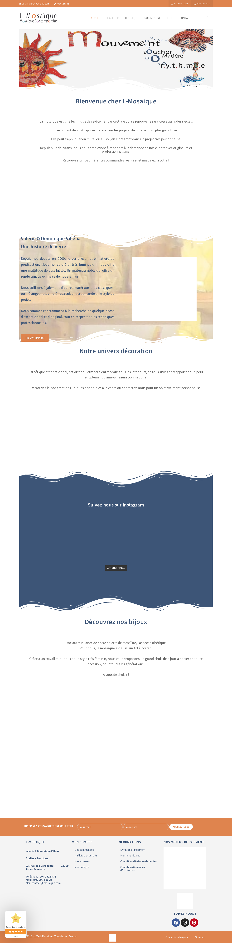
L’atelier (113, 18)
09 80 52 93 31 (61, 4)
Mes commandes (84, 849)
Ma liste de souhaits (85, 855)
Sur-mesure (152, 18)
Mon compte (203, 3)
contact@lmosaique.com (34, 4)
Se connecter (181, 3)
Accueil (96, 18)
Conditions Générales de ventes (138, 861)
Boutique (131, 18)
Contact (185, 18)
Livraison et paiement (132, 849)
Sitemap (200, 937)
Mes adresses (82, 861)
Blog (170, 18)
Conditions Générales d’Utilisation (132, 868)
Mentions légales (130, 855)
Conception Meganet (177, 937)
